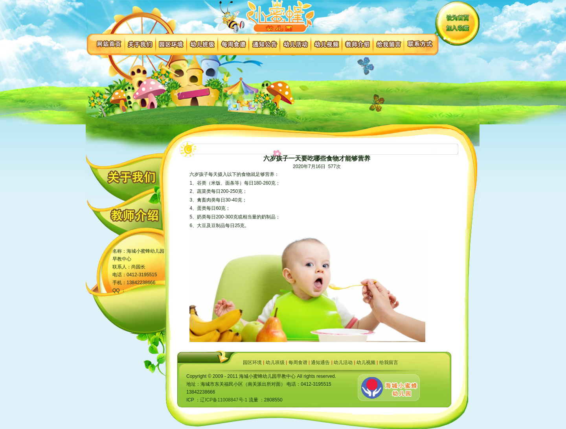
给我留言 (388, 362)
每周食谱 (298, 362)
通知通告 (320, 362)
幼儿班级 (275, 362)
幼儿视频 (366, 362)
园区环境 (252, 362)
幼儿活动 (343, 362)
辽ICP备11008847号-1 (223, 400)
